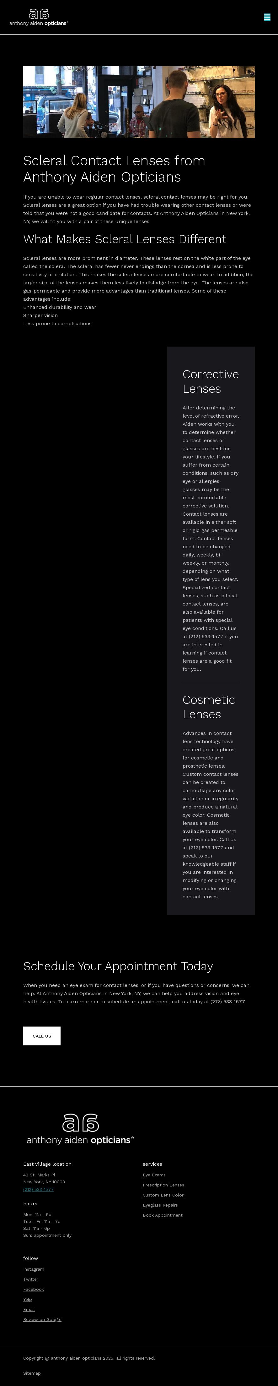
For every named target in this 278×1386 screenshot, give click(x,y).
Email (29, 1309)
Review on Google (42, 1319)
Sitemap (32, 1373)
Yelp (27, 1299)
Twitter (30, 1279)
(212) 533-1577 (38, 1189)
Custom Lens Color (163, 1194)
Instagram (33, 1269)
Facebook (33, 1289)
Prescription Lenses (163, 1184)
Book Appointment (163, 1215)
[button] (267, 17)
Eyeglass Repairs (160, 1205)
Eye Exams (154, 1174)
